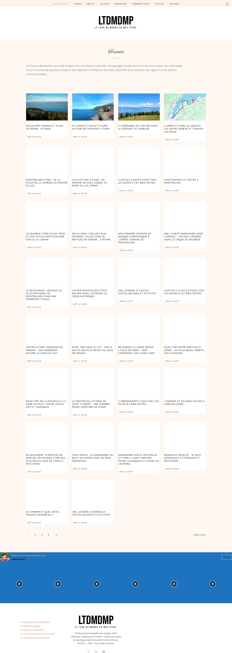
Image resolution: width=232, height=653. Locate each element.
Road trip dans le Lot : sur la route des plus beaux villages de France (91, 341)
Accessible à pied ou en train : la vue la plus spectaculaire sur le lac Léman (45, 235)
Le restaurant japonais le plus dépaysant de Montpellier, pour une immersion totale (46, 288)
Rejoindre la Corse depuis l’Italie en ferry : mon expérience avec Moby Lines (139, 341)
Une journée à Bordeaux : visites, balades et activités (90, 502)
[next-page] (56, 525)
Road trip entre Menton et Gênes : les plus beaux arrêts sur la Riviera (183, 341)
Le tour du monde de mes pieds (39, 623)
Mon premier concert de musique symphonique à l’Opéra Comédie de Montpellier (139, 235)
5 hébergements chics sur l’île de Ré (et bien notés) (137, 393)
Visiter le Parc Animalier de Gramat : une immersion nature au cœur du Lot (45, 341)
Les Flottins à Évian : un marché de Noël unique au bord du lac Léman (92, 182)
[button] (227, 4)
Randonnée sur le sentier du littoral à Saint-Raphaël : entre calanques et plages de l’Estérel (138, 449)
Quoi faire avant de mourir (36, 626)
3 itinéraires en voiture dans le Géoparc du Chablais (138, 127)
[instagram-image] (19, 573)
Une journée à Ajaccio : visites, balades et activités (138, 287)
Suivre (227, 546)
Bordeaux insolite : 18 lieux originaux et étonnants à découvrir (181, 448)
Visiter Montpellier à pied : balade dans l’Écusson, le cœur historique (92, 288)
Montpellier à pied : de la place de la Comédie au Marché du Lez (46, 180)
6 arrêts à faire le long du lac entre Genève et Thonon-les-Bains (184, 128)
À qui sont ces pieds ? (34, 619)
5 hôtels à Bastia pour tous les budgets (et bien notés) (139, 180)
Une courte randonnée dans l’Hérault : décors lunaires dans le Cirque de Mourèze (182, 235)
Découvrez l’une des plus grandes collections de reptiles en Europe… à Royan (90, 235)
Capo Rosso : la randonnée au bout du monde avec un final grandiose (91, 448)
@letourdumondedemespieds (28, 544)
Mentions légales (32, 615)
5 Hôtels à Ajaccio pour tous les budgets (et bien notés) (183, 287)
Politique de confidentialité (36, 611)
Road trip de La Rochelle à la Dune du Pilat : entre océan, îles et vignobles (46, 395)
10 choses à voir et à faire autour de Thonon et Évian (89, 127)
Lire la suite (34, 136)
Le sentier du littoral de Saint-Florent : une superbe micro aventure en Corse (92, 395)
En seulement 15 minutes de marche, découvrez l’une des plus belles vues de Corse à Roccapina (44, 449)
